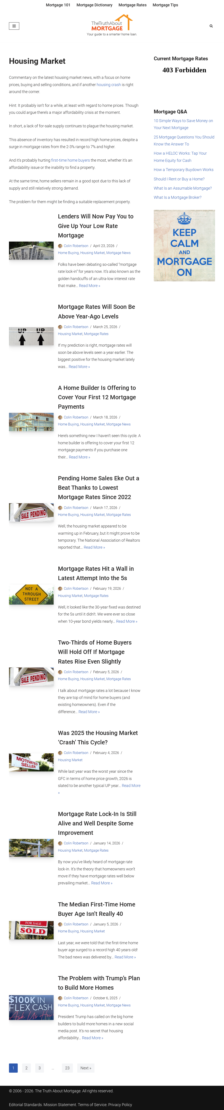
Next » (85, 1068)
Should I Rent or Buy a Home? (179, 179)
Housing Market (92, 253)
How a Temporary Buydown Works (184, 169)
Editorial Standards (25, 1104)
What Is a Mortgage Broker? (177, 197)
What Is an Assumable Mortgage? (183, 188)
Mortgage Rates (133, 5)
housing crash (109, 84)
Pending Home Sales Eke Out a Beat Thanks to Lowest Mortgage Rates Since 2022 (98, 488)
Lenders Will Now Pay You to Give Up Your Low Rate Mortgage (95, 226)
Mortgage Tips (165, 5)
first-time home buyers (70, 160)
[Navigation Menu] (14, 26)
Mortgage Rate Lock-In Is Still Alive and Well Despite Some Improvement (97, 823)
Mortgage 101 (58, 5)
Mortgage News (118, 253)
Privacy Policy (120, 1104)
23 (67, 1068)
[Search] (211, 26)
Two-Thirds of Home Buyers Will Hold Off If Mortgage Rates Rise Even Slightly (95, 652)
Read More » (89, 285)
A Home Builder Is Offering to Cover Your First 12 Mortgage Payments (97, 397)
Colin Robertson (76, 246)
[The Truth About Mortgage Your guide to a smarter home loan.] (112, 26)
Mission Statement (60, 1104)
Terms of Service (92, 1104)
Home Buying (68, 253)
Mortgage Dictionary (94, 5)
